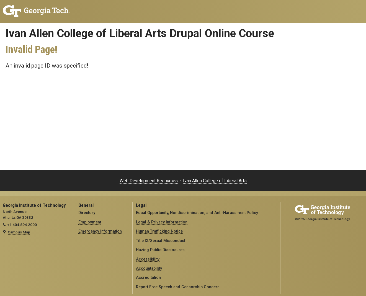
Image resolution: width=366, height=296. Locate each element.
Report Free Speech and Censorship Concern (178, 287)
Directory (86, 212)
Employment (89, 222)
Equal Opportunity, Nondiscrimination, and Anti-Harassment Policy (197, 212)
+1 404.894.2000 (22, 224)
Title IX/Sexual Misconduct (160, 240)
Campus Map (19, 232)
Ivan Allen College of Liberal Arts (215, 180)
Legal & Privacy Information (161, 222)
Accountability (149, 268)
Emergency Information (100, 231)
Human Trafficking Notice (159, 231)
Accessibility (147, 259)
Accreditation (148, 277)
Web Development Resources (149, 180)
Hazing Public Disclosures (160, 250)
